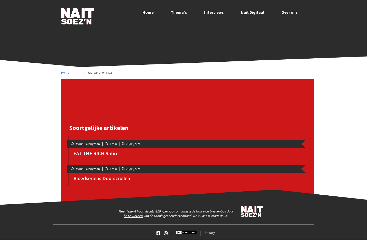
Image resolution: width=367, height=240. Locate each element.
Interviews (214, 12)
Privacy (210, 233)
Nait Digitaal (252, 12)
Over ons (289, 12)
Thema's (179, 12)
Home (148, 12)
